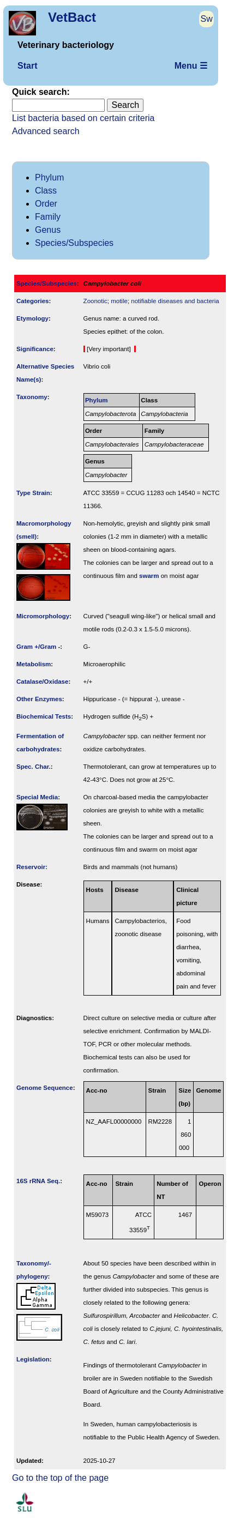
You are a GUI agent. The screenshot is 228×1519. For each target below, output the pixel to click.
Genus (48, 229)
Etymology (32, 318)
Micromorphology (42, 616)
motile (119, 301)
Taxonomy (31, 397)
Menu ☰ (191, 65)
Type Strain (33, 493)
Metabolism (33, 664)
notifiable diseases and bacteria (175, 301)
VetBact (72, 17)
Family (48, 216)
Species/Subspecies (74, 243)
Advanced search (46, 131)
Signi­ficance (34, 349)
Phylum (49, 177)
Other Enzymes (39, 699)
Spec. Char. (33, 766)
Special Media (37, 797)
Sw (207, 18)
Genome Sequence (44, 1087)
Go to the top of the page (60, 1477)
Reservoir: (31, 867)
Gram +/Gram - (38, 646)
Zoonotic (95, 301)
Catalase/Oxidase (42, 681)
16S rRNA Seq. (38, 1181)
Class (46, 190)
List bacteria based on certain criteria (83, 118)
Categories (32, 301)
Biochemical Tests (43, 716)
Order (46, 203)
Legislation (33, 1359)
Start (27, 65)
